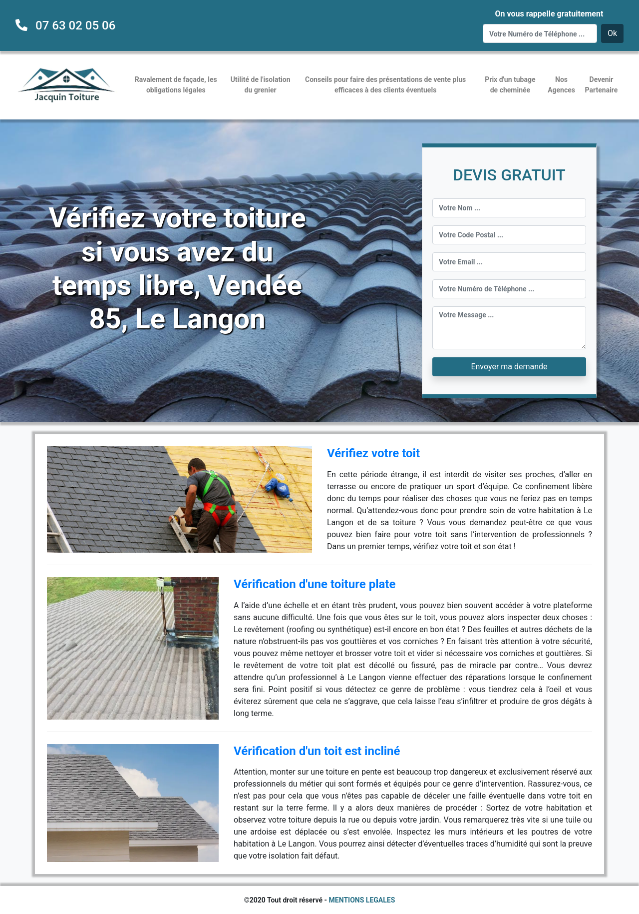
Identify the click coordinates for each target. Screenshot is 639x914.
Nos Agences (561, 84)
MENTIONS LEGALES (362, 900)
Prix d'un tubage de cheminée (510, 84)
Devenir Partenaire (601, 84)
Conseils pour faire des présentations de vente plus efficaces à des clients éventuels (385, 84)
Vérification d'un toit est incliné (317, 751)
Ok (612, 33)
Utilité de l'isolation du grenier (261, 84)
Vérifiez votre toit (373, 453)
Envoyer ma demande (509, 366)
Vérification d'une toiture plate (314, 584)
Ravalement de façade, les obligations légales (176, 84)
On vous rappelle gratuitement (549, 13)
